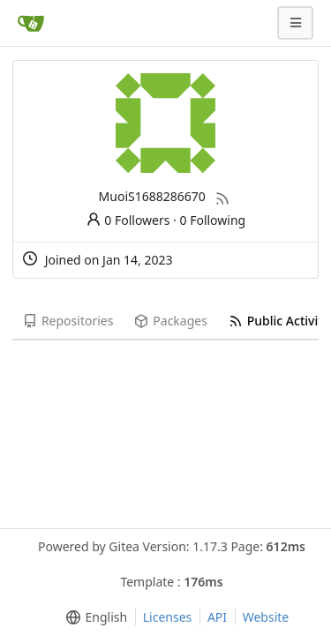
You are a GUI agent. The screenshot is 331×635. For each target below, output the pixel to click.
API (217, 617)
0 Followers (128, 220)
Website (266, 617)
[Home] (31, 23)
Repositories (68, 320)
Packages (170, 320)
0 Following (213, 220)
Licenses (167, 617)
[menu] (93, 617)
